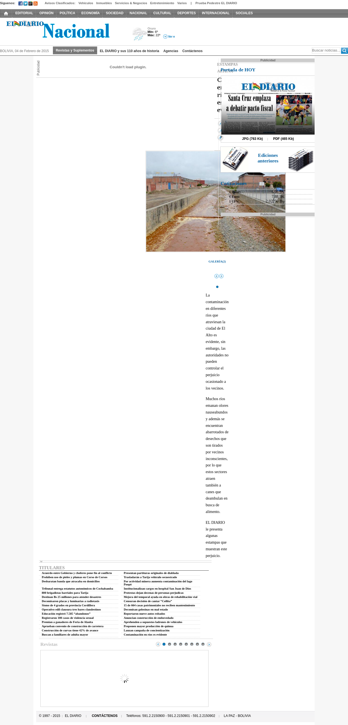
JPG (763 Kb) (252, 139)
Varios (182, 3)
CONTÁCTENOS (105, 716)
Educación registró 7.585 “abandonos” (66, 613)
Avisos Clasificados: (60, 3)
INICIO (6, 13)
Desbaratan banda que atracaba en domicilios (71, 581)
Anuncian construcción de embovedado (149, 617)
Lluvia (140, 34)
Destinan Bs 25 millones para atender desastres (71, 597)
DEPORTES (186, 13)
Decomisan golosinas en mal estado (146, 609)
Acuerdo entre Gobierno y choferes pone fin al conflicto (77, 573)
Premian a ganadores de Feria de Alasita (67, 622)
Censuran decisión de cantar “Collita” (148, 601)
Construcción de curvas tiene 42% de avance (70, 630)
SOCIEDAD (114, 13)
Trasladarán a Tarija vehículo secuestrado (150, 577)
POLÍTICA (67, 13)
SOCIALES (244, 13)
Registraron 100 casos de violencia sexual (68, 617)
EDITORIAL (24, 13)
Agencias (170, 51)
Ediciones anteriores (268, 158)
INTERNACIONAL (215, 13)
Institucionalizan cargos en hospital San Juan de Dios (157, 588)
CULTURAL (162, 13)
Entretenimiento (162, 3)
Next (209, 644)
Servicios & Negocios (131, 3)
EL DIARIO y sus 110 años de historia (129, 51)
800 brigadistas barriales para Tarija (65, 592)
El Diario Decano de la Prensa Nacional (62, 31)
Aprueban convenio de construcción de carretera (72, 626)
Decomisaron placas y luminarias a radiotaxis (70, 601)
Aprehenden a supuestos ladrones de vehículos (153, 622)
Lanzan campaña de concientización (147, 630)
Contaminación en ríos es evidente (145, 634)
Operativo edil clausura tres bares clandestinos (71, 609)
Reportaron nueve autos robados (144, 613)
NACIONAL (138, 13)
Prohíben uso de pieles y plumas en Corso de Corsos (74, 577)
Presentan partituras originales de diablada (151, 573)
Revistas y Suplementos (75, 50)
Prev (158, 644)
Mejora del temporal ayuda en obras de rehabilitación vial (160, 597)
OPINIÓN (46, 13)
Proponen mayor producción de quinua (148, 626)
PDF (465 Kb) (283, 139)
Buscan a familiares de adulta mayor (65, 634)
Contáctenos (192, 51)
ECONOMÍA (90, 13)
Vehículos (86, 3)
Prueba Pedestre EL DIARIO (216, 3)
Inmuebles (104, 3)
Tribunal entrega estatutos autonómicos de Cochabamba (77, 588)
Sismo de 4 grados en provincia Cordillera (68, 605)
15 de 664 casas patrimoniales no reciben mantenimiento (159, 605)
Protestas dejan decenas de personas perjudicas (154, 592)
